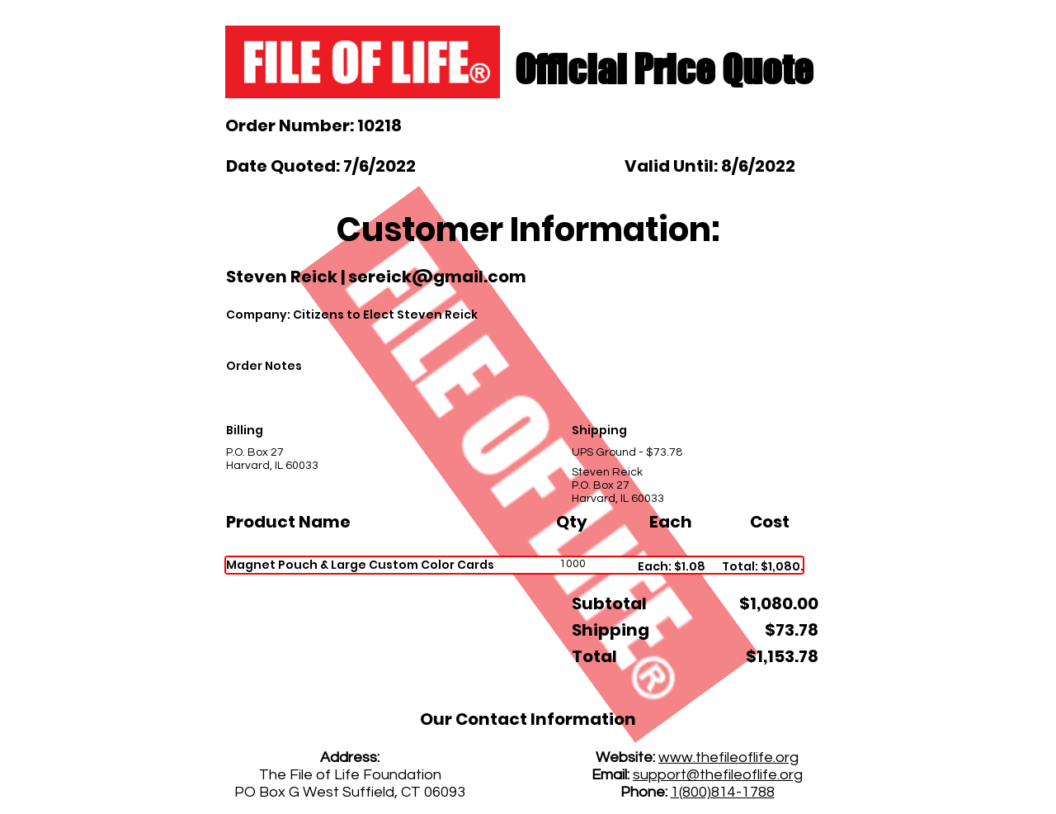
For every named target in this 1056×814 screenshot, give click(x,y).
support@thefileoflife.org (718, 775)
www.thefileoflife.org (728, 757)
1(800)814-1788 (723, 792)
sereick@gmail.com (437, 276)
